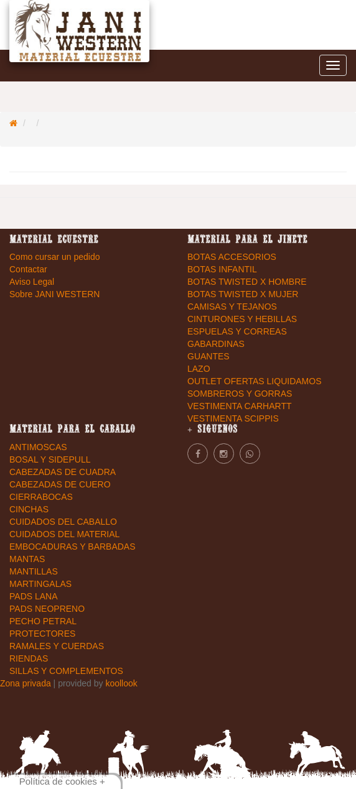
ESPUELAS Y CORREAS (237, 331)
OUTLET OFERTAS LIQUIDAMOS (254, 381)
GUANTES (208, 356)
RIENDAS (28, 658)
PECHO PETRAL (43, 621)
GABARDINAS (216, 344)
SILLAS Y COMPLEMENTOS (66, 671)
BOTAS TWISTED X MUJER (242, 294)
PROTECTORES (42, 634)
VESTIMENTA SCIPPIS (233, 418)
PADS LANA (33, 596)
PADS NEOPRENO (47, 609)
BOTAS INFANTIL (222, 269)
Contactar (28, 269)
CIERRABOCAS (41, 497)
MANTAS (27, 559)
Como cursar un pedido (54, 257)
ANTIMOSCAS (38, 447)
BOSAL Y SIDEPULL (49, 459)
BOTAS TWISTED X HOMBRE (247, 282)
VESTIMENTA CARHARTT (239, 406)
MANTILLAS (33, 571)
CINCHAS (29, 509)
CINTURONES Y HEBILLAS (242, 319)
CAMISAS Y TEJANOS (232, 306)
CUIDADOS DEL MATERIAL (64, 534)
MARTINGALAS (40, 584)
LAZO (198, 369)
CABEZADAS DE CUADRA (62, 472)
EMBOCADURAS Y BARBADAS (72, 546)
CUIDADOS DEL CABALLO (63, 522)
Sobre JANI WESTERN (54, 294)
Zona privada (27, 683)
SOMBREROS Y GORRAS (239, 394)
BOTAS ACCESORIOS (231, 257)
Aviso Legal (31, 282)
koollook (121, 683)
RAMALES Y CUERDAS (56, 646)
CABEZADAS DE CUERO (60, 484)
